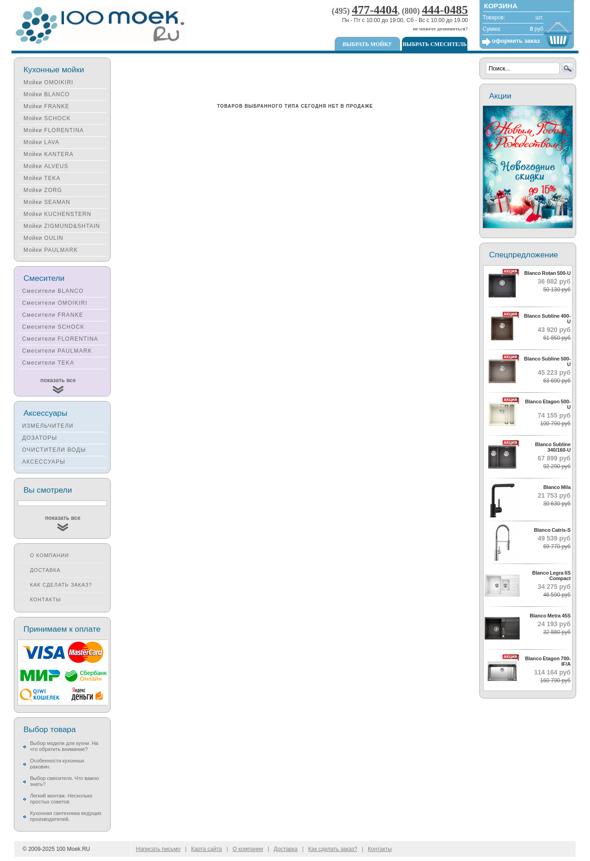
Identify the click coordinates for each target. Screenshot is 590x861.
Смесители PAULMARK (57, 351)
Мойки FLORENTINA (54, 130)
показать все (58, 380)
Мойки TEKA (42, 178)
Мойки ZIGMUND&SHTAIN (62, 226)
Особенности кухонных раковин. (57, 763)
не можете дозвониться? (440, 28)
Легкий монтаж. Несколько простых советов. (61, 798)
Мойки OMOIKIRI (48, 82)
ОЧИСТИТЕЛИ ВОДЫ (54, 450)
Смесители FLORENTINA (60, 339)
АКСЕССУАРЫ (43, 462)
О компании (49, 555)
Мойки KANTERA (48, 154)
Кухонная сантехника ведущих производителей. (65, 816)
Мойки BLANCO (47, 94)
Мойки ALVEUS (46, 166)
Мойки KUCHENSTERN (57, 214)
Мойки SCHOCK (47, 118)
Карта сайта (206, 849)
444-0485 (445, 10)
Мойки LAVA (41, 142)
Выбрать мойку (367, 44)
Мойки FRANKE (46, 106)
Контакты (45, 599)
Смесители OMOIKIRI (55, 303)
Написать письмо (158, 849)
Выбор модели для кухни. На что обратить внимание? (64, 746)
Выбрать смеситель (435, 44)
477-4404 (375, 10)
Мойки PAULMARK (51, 250)
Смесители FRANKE (52, 315)
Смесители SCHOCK (53, 327)
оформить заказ (516, 40)
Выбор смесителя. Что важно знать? (64, 781)
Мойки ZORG (43, 190)
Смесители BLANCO (53, 291)
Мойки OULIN (43, 238)
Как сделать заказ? (61, 585)
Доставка (45, 570)
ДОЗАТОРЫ (39, 438)
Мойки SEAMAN (47, 202)
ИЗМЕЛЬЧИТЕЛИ (48, 426)
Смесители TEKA (48, 363)
